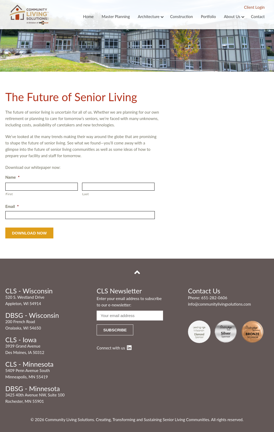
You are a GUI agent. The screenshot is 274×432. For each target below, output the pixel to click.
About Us (232, 17)
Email (12, 206)
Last (85, 194)
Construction (181, 17)
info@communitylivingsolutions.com (219, 304)
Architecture (149, 17)
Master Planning (116, 17)
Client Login (254, 7)
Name (12, 177)
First (9, 194)
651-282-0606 (214, 297)
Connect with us (114, 347)
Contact (258, 17)
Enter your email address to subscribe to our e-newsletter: (129, 301)
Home (88, 17)
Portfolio (208, 17)
